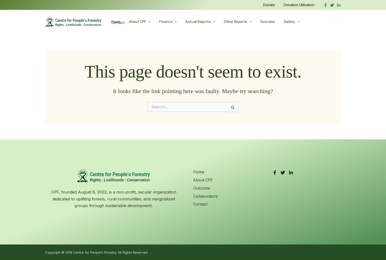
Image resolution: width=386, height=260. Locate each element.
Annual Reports (194, 22)
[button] (146, 22)
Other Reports (230, 22)
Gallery (280, 22)
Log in (335, 21)
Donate (271, 5)
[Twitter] (332, 5)
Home (115, 22)
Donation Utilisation (299, 5)
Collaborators (206, 196)
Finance (164, 22)
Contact (302, 22)
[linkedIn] (339, 5)
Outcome (258, 22)
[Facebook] (325, 5)
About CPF (137, 22)
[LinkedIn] (291, 172)
